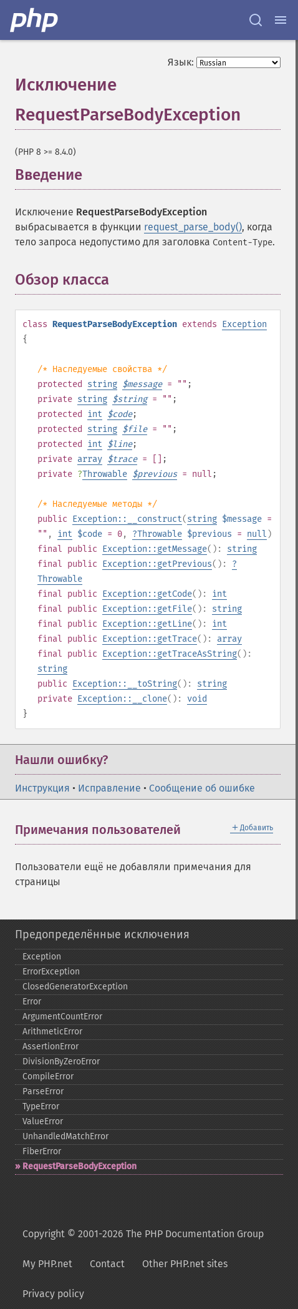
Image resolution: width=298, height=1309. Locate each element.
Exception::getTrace (149, 639)
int (94, 414)
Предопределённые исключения (102, 934)
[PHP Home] (35, 20)
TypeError (40, 1106)
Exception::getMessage (154, 549)
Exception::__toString (124, 684)
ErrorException (51, 971)
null (257, 534)
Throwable (104, 474)
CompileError (48, 1076)
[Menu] (280, 19)
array (89, 459)
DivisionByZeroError (61, 1061)
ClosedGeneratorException (75, 986)
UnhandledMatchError (65, 1136)
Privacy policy (53, 1294)
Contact (107, 1264)
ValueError (42, 1121)
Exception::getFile (147, 609)
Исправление (109, 788)
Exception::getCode (147, 594)
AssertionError (50, 1046)
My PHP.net (47, 1264)
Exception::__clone (122, 699)
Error (31, 1001)
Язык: (181, 62)
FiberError (41, 1151)
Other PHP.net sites (185, 1264)
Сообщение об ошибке (202, 788)
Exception (244, 324)
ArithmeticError (52, 1031)
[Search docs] (255, 19)
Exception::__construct (127, 519)
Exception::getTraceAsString (169, 654)
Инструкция (42, 788)
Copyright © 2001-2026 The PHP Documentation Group (143, 1234)
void (197, 699)
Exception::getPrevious (157, 564)
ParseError (43, 1091)
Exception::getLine (147, 624)
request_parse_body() (193, 227)
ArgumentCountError (62, 1016)
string (102, 384)
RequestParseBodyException (79, 1166)
